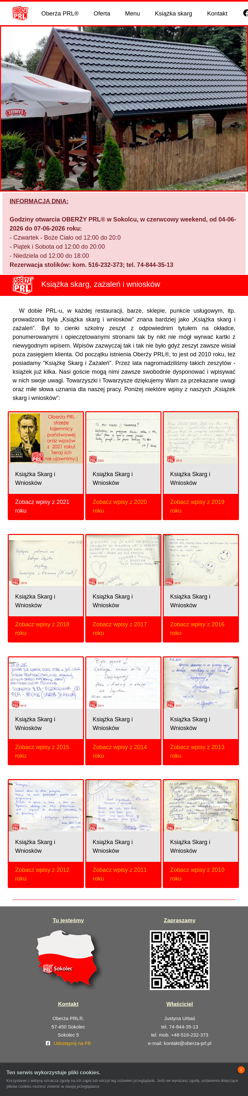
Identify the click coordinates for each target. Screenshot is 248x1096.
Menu (132, 13)
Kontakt (217, 13)
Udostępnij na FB (72, 1043)
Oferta (102, 13)
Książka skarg (173, 13)
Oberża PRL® (60, 13)
